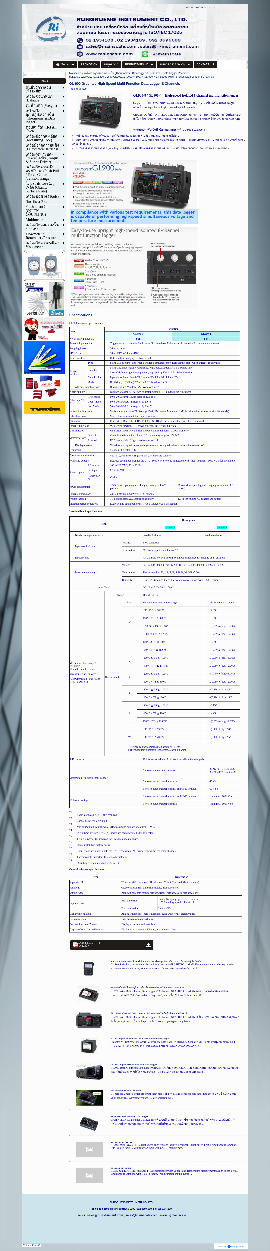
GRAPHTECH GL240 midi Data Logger (129, 1116)
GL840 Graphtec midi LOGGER (126, 1090)
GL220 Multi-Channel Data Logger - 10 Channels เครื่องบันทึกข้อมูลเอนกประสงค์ (149, 1013)
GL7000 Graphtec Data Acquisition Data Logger (134, 1064)
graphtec (81, 88)
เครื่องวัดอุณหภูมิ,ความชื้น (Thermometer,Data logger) (115, 73)
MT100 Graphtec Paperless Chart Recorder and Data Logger (140, 1039)
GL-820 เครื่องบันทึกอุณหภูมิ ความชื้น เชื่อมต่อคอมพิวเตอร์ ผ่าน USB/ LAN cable (147, 987)
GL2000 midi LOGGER (121, 1142)
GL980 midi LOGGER (121, 1168)
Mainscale (75, 73)
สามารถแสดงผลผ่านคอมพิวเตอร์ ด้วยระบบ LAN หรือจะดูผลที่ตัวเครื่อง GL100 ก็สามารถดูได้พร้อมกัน (156, 961)
